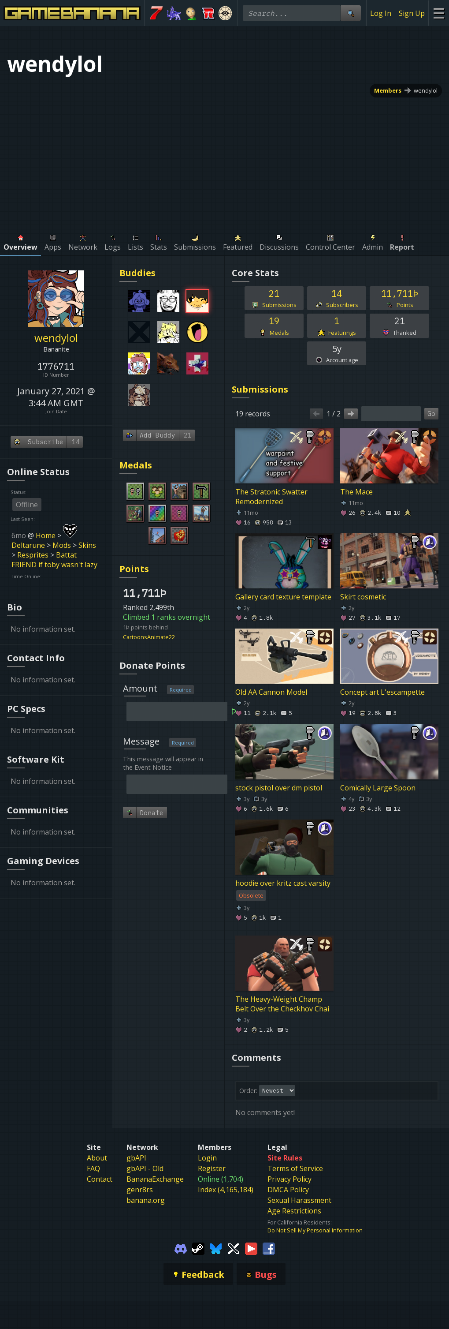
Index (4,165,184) (225, 1189)
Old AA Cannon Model (271, 692)
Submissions (260, 389)
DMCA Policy (288, 1189)
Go (431, 413)
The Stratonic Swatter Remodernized (271, 496)
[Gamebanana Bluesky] (216, 1248)
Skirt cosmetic (363, 597)
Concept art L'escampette (382, 692)
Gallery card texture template (283, 597)
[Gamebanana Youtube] (251, 1248)
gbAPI (136, 1158)
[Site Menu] (438, 13)
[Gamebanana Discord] (181, 1248)
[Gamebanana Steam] (198, 1248)
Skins (87, 545)
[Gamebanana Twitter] (233, 1248)
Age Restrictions (294, 1211)
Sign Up (412, 13)
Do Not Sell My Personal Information (315, 1230)
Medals (135, 465)
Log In (380, 13)
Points (134, 569)
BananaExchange (155, 1179)
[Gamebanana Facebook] (269, 1248)
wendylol (426, 90)
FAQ (93, 1168)
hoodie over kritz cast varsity (282, 883)
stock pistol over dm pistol (278, 788)
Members (387, 90)
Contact (99, 1179)
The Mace (356, 492)
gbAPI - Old (144, 1168)
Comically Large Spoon (378, 788)
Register (212, 1168)
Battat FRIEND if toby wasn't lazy (54, 559)
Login (207, 1158)
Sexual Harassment (299, 1200)
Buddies (137, 273)
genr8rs (139, 1189)
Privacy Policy (289, 1179)
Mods (61, 545)
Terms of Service (295, 1168)
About (97, 1158)
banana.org (145, 1200)
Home (46, 535)
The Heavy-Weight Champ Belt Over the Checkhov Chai (282, 1004)
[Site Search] (351, 13)
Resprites (32, 555)
